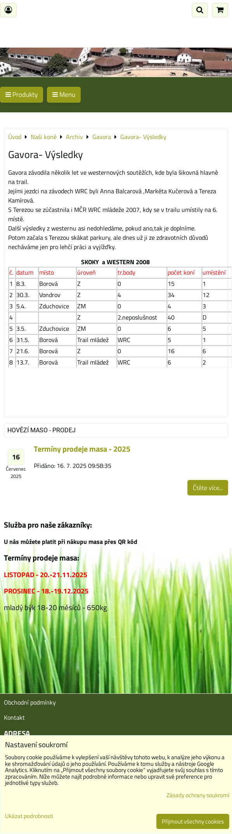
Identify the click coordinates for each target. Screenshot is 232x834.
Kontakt (14, 717)
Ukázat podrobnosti (29, 816)
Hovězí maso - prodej (41, 430)
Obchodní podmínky (30, 702)
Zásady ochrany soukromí (197, 795)
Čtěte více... (208, 487)
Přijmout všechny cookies (193, 821)
